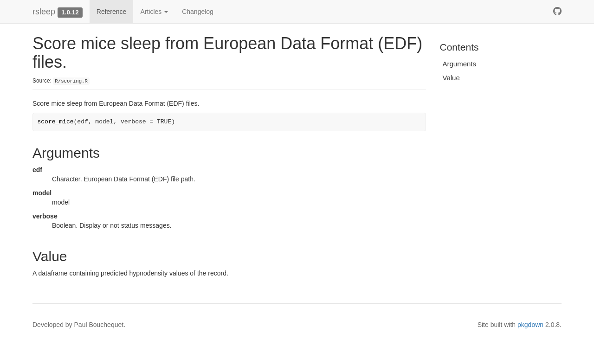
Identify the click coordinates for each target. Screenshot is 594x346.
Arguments (460, 64)
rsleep (43, 11)
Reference (112, 11)
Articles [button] (154, 11)
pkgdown (530, 324)
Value (451, 78)
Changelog (197, 11)
